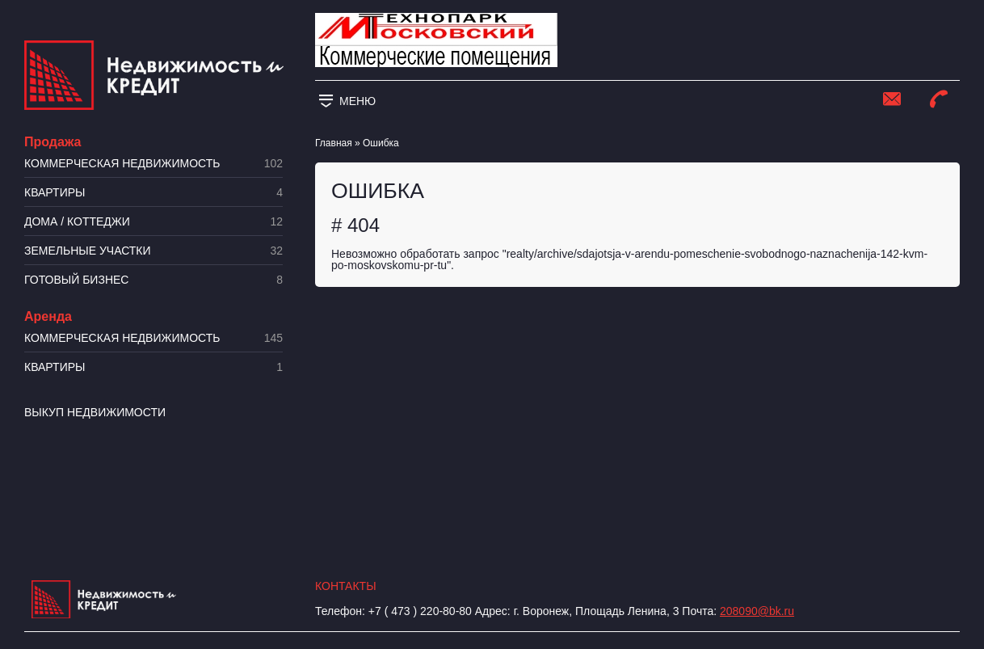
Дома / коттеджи (153, 222)
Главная (333, 143)
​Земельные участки (153, 251)
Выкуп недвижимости (95, 412)
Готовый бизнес (153, 280)
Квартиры (153, 193)
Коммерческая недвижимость (153, 164)
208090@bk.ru (757, 611)
